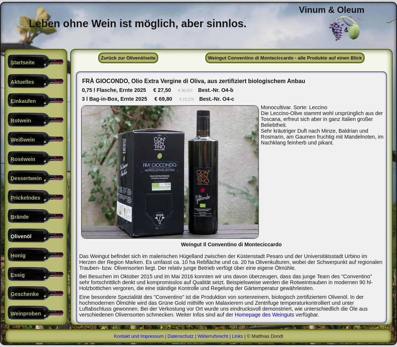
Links (237, 336)
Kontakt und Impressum (139, 336)
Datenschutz (180, 336)
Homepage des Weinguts (264, 315)
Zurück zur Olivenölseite (128, 58)
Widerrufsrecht (213, 336)
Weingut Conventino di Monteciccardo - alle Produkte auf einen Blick (285, 58)
